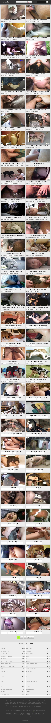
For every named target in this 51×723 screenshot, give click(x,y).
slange (40, 471)
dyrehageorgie (45, 507)
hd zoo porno (20, 507)
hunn (27, 489)
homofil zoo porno (11, 147)
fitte (2, 129)
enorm (43, 201)
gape (5, 129)
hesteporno (34, 165)
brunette (3, 658)
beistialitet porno (36, 21)
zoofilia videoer (13, 39)
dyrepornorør (37, 381)
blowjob (12, 165)
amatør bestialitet (11, 399)
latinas (28, 691)
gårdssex (3, 291)
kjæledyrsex (30, 689)
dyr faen (9, 75)
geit (6, 93)
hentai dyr (36, 489)
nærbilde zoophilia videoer (41, 219)
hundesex (28, 111)
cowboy (13, 75)
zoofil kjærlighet (5, 237)
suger (30, 57)
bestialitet (28, 21)
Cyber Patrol (35, 712)
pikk (2, 668)
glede (21, 489)
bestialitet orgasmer (9, 57)
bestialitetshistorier (38, 129)
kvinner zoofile (44, 417)
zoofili (6, 21)
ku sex (36, 471)
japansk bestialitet (5, 183)
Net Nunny (27, 712)
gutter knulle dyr (40, 93)
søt (38, 165)
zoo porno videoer (5, 39)
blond (28, 661)
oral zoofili (4, 471)
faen (10, 21)
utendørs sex (4, 543)
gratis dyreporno (15, 489)
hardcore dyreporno (31, 273)
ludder (2, 93)
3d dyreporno (10, 435)
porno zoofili (38, 507)
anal (27, 219)
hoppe (42, 21)
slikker (28, 237)
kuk (27, 57)
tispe (2, 57)
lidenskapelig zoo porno (8, 666)
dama (2, 684)
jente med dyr (14, 183)
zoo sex (3, 21)
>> (32, 637)
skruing (31, 489)
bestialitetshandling (7, 689)
